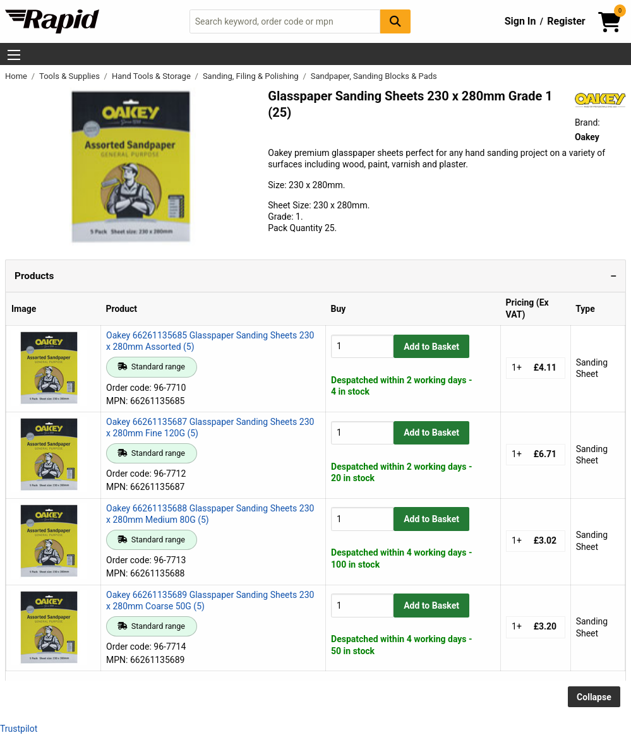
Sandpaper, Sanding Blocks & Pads (374, 76)
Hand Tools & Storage (152, 76)
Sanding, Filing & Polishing (252, 76)
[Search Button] (395, 21)
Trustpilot (18, 729)
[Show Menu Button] (14, 55)
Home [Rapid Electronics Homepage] (17, 76)
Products (34, 276)
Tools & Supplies (70, 76)
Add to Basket (431, 347)
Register (566, 21)
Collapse (594, 697)
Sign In (520, 21)
